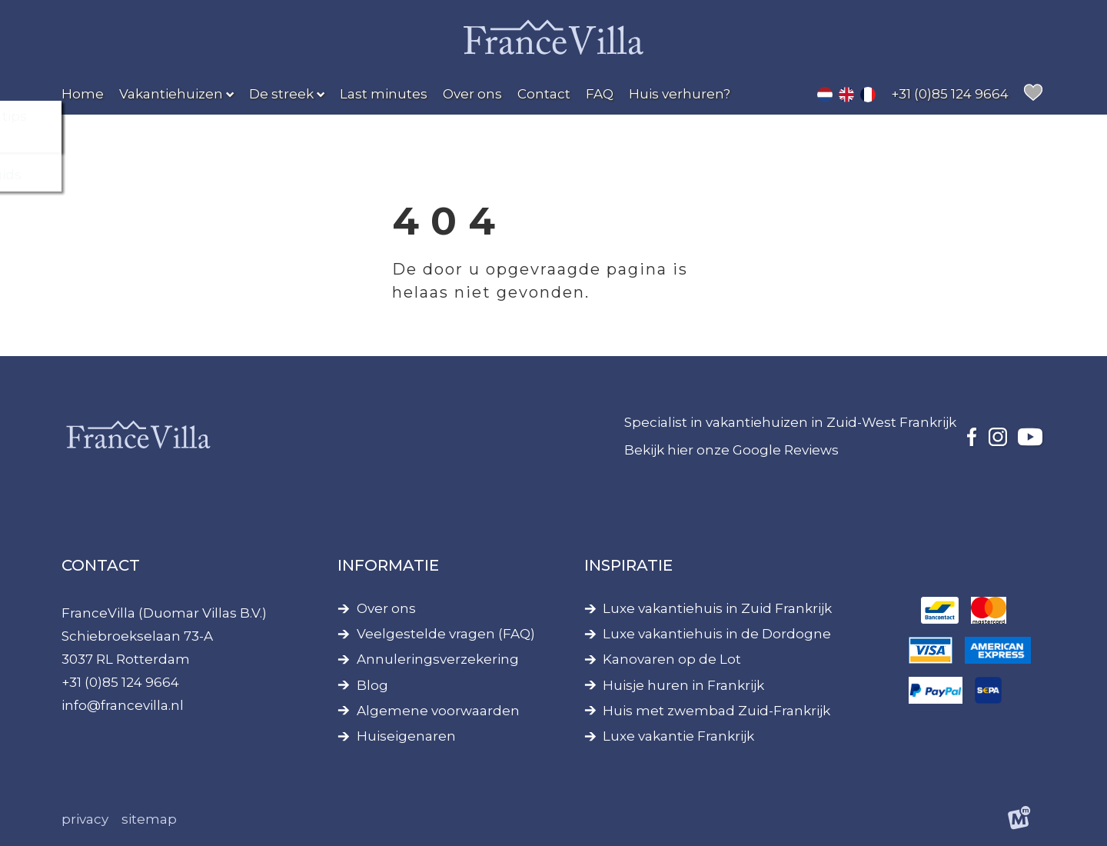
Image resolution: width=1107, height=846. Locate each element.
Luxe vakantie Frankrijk (678, 736)
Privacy (85, 819)
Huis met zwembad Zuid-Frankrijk (716, 711)
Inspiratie (628, 565)
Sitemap (149, 819)
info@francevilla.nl (123, 705)
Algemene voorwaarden (438, 711)
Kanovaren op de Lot (672, 659)
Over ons (386, 608)
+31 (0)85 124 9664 (120, 682)
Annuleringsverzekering (438, 659)
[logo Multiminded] (1019, 820)
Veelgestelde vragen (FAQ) (446, 634)
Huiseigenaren (406, 736)
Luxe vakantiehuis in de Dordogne (717, 634)
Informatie (388, 565)
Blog (372, 685)
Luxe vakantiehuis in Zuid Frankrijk (717, 608)
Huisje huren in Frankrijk (683, 685)
